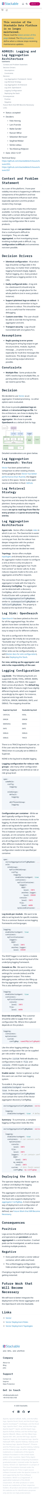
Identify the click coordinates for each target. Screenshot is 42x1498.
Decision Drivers (9, 67)
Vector (21, 396)
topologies (6, 556)
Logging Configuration (13, 90)
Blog (4, 1365)
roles (35, 530)
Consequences (8, 96)
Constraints (8, 73)
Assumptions (9, 70)
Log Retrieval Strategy (12, 82)
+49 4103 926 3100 (10, 1398)
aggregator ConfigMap (12, 1202)
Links (5, 108)
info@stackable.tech (10, 1395)
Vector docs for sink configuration (21, 654)
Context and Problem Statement (15, 64)
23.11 (33, 4)
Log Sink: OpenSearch (12, 87)
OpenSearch (7, 618)
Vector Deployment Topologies (19, 1326)
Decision (6, 76)
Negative (7, 102)
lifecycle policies (27, 38)
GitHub (29, 483)
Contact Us (7, 1379)
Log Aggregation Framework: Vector (18, 79)
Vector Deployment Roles (17, 1322)
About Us (6, 1363)
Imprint (6, 1381)
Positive (7, 99)
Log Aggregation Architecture (15, 85)
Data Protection (9, 1384)
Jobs (4, 1368)
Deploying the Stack (12, 93)
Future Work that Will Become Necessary (18, 105)
